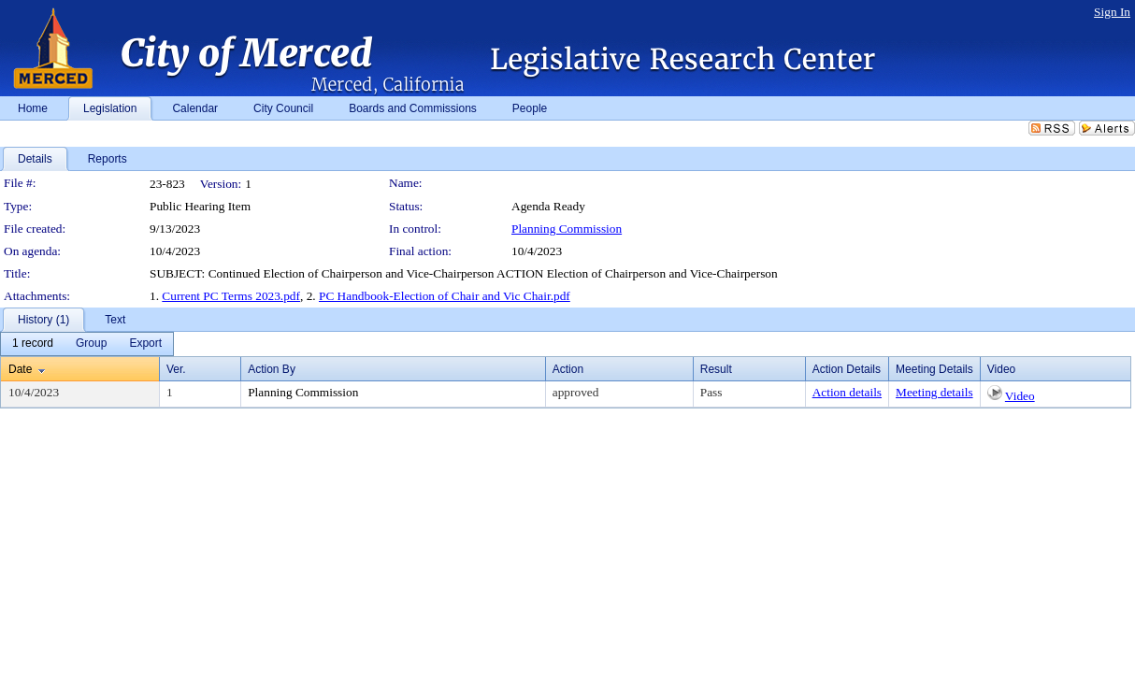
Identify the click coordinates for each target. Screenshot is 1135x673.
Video (1020, 396)
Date (20, 369)
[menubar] (87, 344)
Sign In (1112, 12)
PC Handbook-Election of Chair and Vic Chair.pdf (444, 296)
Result (716, 369)
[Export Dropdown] (145, 344)
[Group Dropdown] (91, 344)
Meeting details (934, 392)
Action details (847, 392)
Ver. (176, 369)
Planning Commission (566, 229)
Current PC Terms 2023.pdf (231, 296)
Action (568, 369)
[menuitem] (33, 344)
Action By (271, 369)
